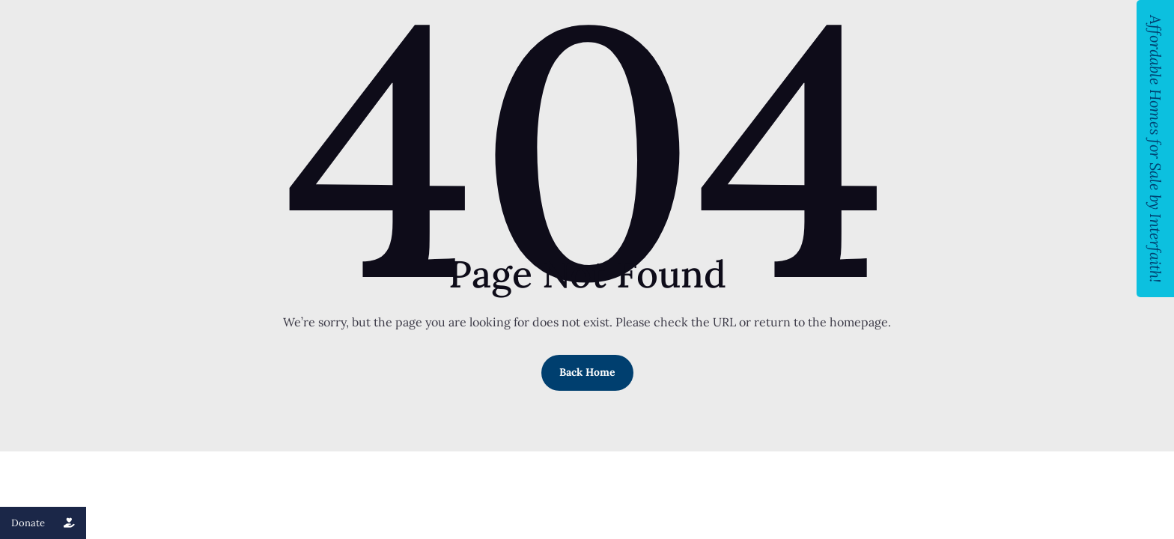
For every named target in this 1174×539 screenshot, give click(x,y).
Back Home (587, 372)
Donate (48, 523)
